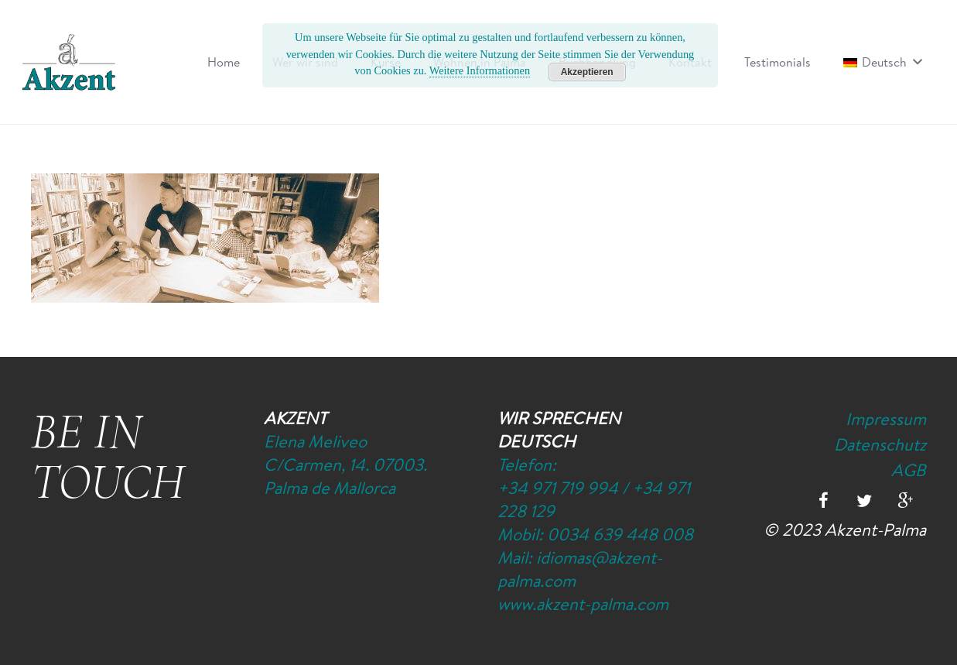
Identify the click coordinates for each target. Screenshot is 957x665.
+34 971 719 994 (557, 487)
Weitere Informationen (479, 70)
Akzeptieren (587, 72)
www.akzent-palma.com (582, 603)
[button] (914, 62)
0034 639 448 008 (620, 534)
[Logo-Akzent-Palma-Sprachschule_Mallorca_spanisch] (69, 62)
